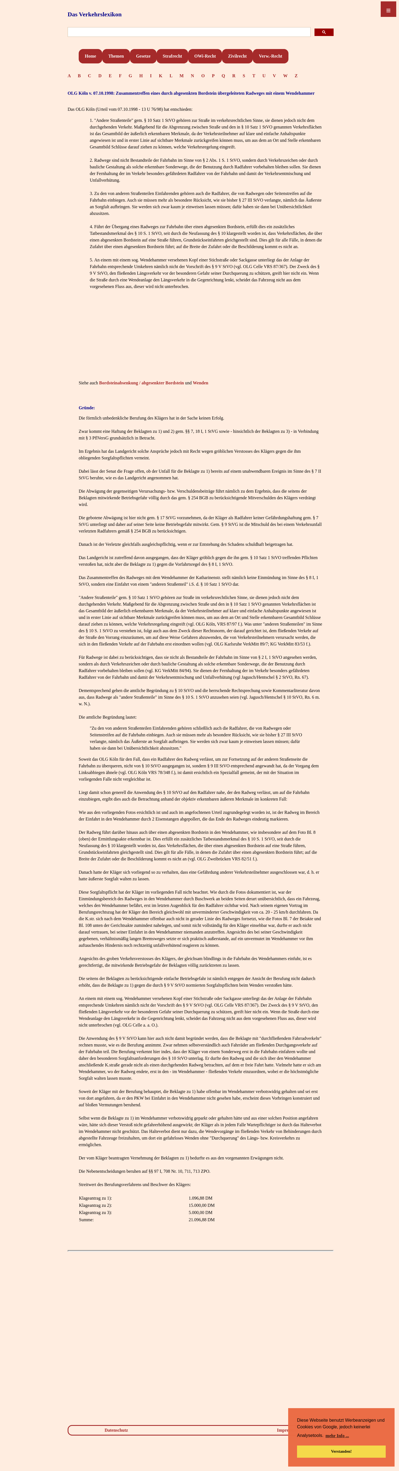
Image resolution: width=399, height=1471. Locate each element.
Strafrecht (172, 56)
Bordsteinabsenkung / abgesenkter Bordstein (141, 382)
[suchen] (188, 32)
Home (90, 56)
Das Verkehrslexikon (95, 14)
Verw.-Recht (270, 56)
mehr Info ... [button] (337, 1435)
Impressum (287, 1430)
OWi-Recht (205, 56)
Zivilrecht (237, 56)
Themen (116, 56)
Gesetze (143, 56)
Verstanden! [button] (341, 1451)
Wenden (200, 382)
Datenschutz (116, 1430)
